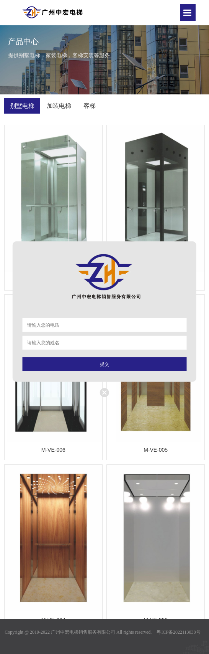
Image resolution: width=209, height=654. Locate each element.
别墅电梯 (22, 105)
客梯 (89, 105)
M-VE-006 (53, 450)
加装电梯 (59, 105)
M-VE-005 (156, 450)
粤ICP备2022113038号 (178, 632)
